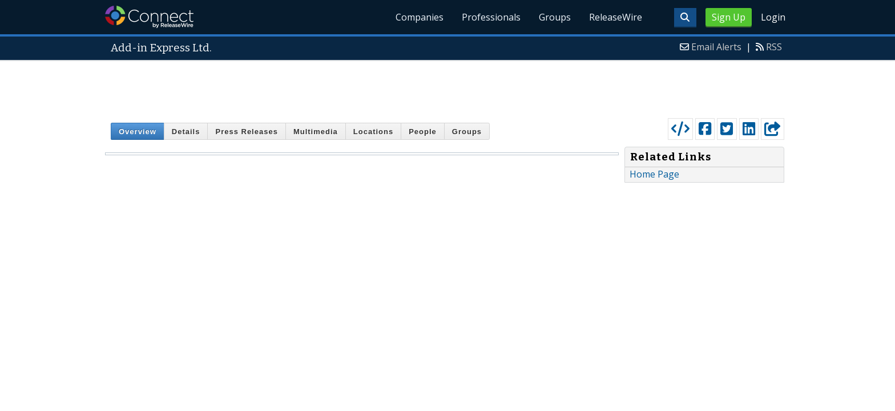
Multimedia (315, 131)
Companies (420, 17)
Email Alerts (716, 47)
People (423, 131)
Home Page (654, 174)
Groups (555, 17)
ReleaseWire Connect (149, 17)
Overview (137, 131)
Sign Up (728, 17)
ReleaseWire (615, 17)
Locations (373, 131)
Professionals (491, 17)
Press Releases (246, 131)
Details (186, 131)
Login (773, 17)
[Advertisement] (447, 86)
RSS (774, 47)
